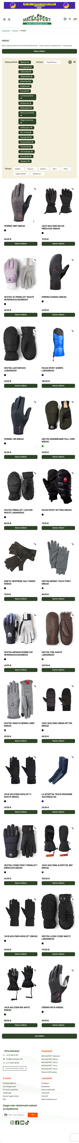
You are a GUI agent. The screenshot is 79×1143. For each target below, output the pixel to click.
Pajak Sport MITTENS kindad (57, 510)
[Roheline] (43, 446)
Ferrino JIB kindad (14, 439)
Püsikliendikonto (9, 1083)
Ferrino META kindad (52, 1007)
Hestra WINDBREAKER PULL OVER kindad (58, 440)
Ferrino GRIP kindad (14, 226)
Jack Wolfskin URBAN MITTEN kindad (57, 724)
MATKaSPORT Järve (49, 1062)
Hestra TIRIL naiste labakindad (52, 653)
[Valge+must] (8, 872)
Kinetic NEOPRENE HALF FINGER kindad (19, 582)
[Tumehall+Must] (5, 230)
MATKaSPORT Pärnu (49, 1069)
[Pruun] (43, 659)
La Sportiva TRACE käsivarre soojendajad (57, 795)
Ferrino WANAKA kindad (54, 297)
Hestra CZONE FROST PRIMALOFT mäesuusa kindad (20, 866)
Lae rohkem (39, 1036)
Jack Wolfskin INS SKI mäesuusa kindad (53, 227)
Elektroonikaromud (49, 1099)
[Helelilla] (5, 304)
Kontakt (44, 1096)
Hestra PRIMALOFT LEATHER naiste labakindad (18, 511)
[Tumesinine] (5, 872)
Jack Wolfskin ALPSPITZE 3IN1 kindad (57, 866)
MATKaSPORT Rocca (49, 1059)
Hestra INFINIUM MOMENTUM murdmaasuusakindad (18, 653)
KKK (4, 1099)
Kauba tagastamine (11, 1096)
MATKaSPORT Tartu (49, 1066)
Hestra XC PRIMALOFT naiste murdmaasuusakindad (19, 298)
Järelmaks (7, 1093)
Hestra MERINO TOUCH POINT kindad (56, 582)
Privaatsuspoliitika (10, 1090)
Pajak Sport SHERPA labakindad (52, 369)
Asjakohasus (53, 62)
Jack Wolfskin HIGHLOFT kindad (20, 936)
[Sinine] (43, 375)
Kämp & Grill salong (49, 1072)
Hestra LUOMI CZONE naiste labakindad (56, 937)
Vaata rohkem (39, 51)
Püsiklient (45, 1083)
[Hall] (43, 588)
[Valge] (8, 375)
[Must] (43, 233)
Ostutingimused (9, 1087)
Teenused (45, 1093)
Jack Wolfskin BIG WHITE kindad (17, 1008)
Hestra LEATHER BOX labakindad (15, 369)
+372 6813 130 (12, 1055)
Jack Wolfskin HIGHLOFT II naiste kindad (17, 795)
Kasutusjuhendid (48, 1090)
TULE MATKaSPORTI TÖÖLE (14, 1068)
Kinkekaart (45, 1087)
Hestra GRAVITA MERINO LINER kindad (19, 724)
